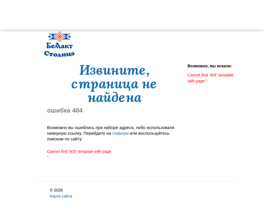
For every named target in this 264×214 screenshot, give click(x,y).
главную (120, 133)
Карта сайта (61, 196)
